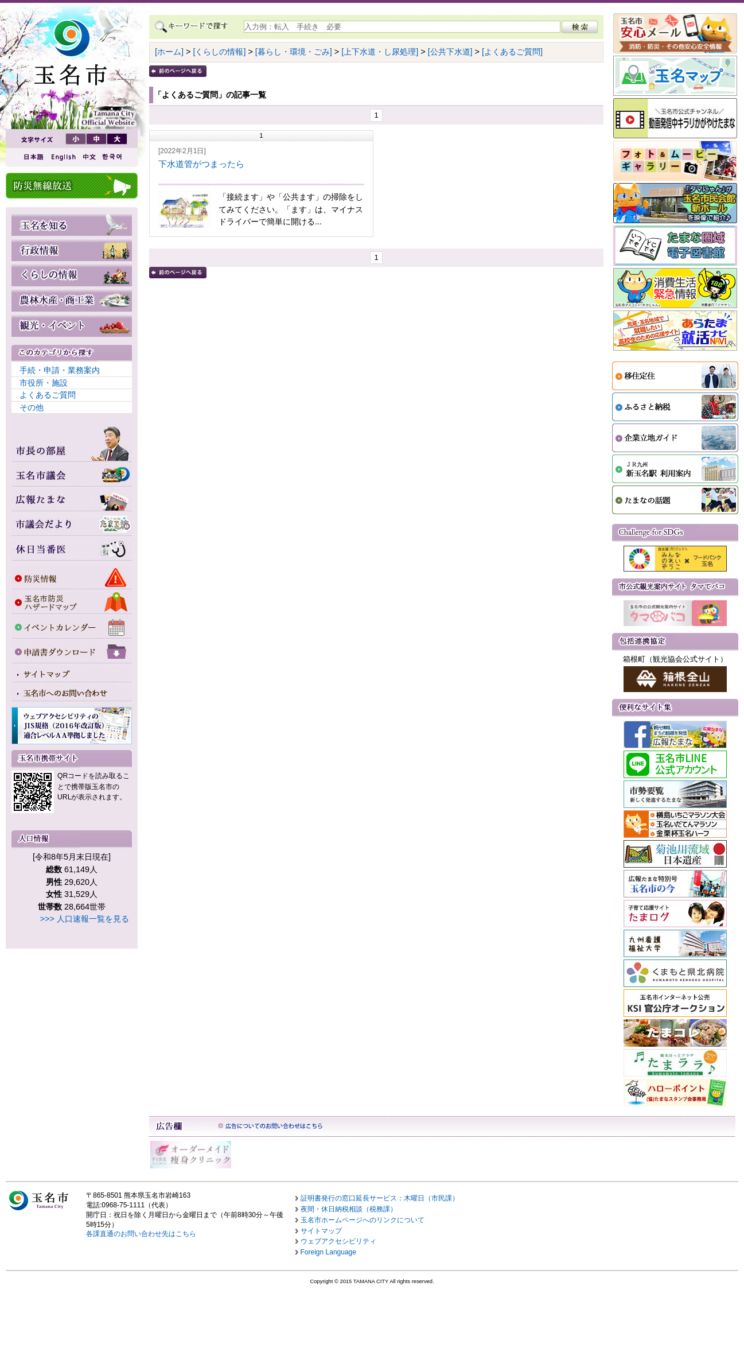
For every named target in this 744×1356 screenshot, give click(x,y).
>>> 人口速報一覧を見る (84, 918)
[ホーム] (169, 51)
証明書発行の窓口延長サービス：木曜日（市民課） (380, 1198)
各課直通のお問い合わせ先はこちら (141, 1234)
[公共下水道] (450, 51)
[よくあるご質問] (512, 51)
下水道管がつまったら (201, 164)
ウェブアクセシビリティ (338, 1241)
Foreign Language (328, 1252)
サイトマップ (321, 1231)
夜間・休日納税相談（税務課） (349, 1209)
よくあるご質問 (48, 394)
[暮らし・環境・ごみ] (293, 51)
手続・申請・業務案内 (60, 370)
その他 (32, 407)
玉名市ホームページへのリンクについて (362, 1220)
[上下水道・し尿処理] (379, 51)
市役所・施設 (44, 382)
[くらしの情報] (219, 51)
